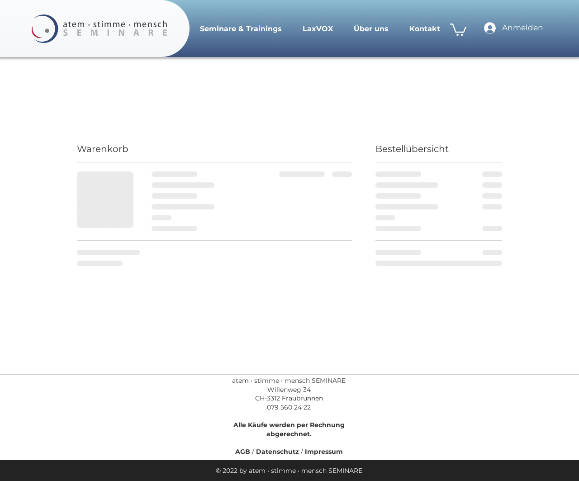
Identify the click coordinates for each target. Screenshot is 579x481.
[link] (458, 29)
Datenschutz (278, 452)
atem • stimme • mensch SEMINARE (289, 380)
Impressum (324, 452)
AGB (243, 452)
